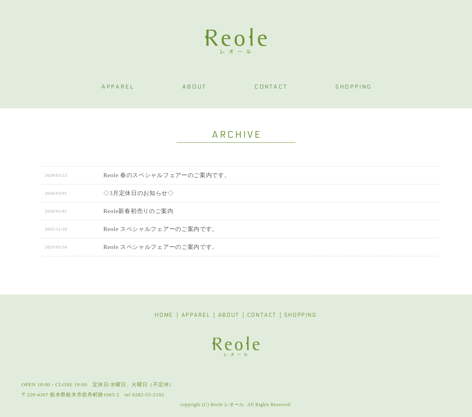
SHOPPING (300, 315)
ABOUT (229, 315)
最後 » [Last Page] (278, 269)
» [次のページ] (262, 269)
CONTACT (262, 315)
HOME (164, 315)
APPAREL (195, 315)
